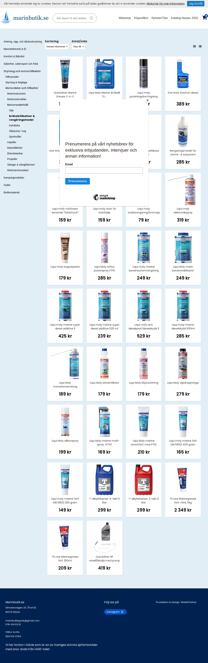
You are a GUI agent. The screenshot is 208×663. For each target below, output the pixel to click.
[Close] (147, 100)
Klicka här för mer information (166, 3)
